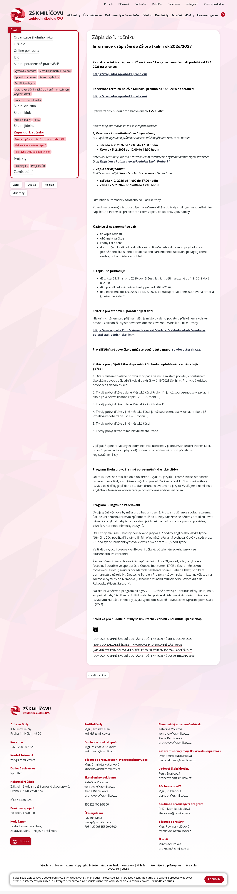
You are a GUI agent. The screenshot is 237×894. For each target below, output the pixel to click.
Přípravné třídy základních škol (32, 151)
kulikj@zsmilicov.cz (97, 736)
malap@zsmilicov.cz (97, 825)
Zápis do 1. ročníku (29, 132)
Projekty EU (21, 166)
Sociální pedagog (25, 83)
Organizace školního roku (33, 37)
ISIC (16, 57)
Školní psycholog (49, 77)
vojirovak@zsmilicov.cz (100, 789)
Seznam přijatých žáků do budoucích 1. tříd (40, 139)
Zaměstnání (23, 171)
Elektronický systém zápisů (30, 145)
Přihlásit (142, 868)
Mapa (21, 843)
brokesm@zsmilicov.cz (173, 851)
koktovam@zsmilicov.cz (100, 754)
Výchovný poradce (25, 71)
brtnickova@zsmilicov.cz (101, 798)
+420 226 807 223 (22, 749)
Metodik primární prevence (55, 71)
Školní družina (25, 106)
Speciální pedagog (25, 77)
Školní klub (22, 112)
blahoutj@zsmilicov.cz (173, 798)
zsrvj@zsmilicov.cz (22, 763)
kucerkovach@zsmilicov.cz (102, 772)
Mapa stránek (110, 868)
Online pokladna (26, 50)
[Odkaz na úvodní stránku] (36, 16)
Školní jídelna (24, 125)
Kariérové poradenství (28, 100)
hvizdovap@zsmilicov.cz (174, 833)
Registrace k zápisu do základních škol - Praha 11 (135, 161)
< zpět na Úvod (98, 677)
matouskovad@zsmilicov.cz (177, 763)
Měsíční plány (23, 119)
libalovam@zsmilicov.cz (174, 816)
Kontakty (128, 868)
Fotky (37, 119)
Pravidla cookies (163, 881)
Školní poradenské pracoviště (36, 63)
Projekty (20, 158)
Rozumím (214, 879)
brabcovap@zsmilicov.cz (175, 781)
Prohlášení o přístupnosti (167, 868)
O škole (19, 43)
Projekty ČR (38, 166)
